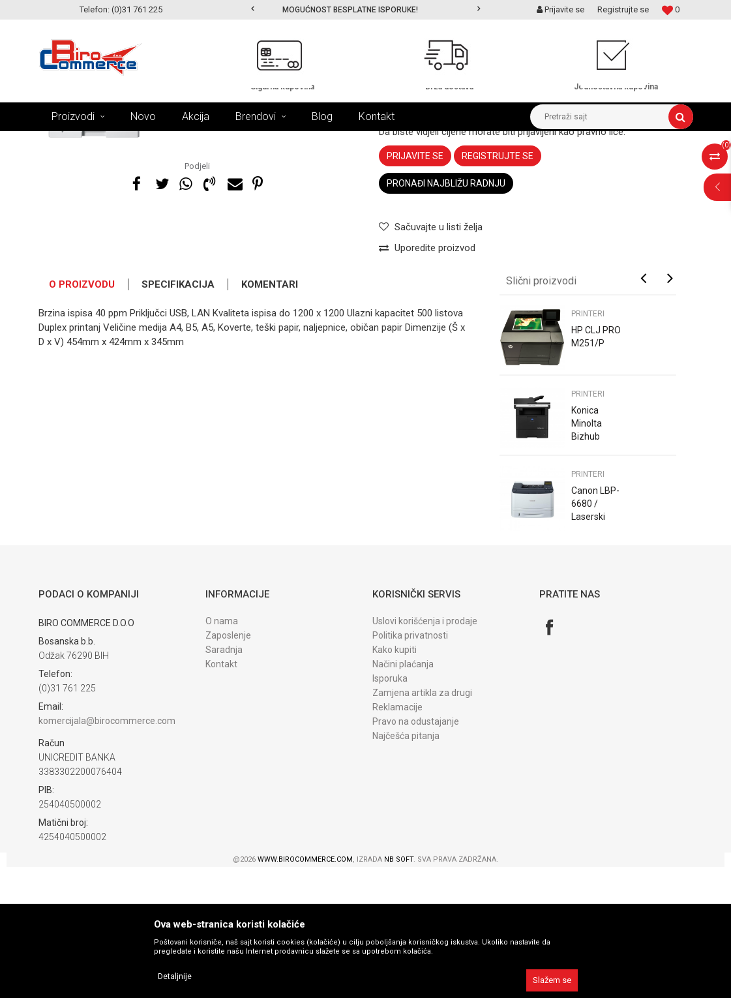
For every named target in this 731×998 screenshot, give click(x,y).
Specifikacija (178, 415)
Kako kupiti (394, 781)
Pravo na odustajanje (415, 852)
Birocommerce (65, 140)
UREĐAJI (168, 140)
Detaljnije (175, 976)
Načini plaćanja (403, 795)
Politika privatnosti (410, 766)
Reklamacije (397, 838)
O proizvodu (82, 415)
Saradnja (224, 781)
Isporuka (390, 809)
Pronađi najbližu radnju (446, 314)
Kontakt (221, 795)
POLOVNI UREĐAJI (230, 140)
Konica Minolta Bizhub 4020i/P (587, 561)
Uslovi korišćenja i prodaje (424, 752)
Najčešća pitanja (406, 867)
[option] (365, 10)
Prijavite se (415, 287)
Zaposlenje (228, 766)
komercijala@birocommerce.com (106, 852)
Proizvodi (122, 140)
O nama (221, 752)
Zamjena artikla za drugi (422, 824)
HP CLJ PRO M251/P (596, 467)
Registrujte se (623, 9)
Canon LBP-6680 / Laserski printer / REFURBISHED (600, 647)
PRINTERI (293, 140)
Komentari (269, 415)
